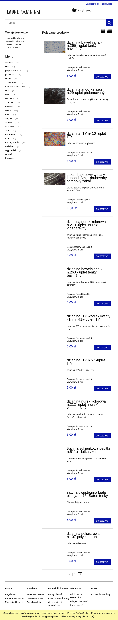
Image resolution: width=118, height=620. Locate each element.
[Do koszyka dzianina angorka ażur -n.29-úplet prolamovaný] (102, 120)
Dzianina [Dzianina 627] (9, 98)
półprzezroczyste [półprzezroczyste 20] (13, 70)
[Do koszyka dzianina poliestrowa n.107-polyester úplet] (102, 562)
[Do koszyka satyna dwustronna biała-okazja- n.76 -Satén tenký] (102, 520)
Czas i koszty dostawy (58, 598)
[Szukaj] (109, 22)
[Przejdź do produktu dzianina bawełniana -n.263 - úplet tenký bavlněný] (54, 270)
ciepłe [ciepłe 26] (8, 78)
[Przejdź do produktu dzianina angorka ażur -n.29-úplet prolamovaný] (54, 96)
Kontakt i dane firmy (100, 594)
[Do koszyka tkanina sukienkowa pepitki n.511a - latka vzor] (102, 479)
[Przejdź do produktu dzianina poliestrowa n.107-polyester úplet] (54, 534)
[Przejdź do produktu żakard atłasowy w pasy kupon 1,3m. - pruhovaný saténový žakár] (54, 179)
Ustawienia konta (35, 598)
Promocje (9, 158)
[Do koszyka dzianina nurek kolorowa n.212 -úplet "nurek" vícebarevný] (102, 435)
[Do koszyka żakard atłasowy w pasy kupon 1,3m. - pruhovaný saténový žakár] (102, 209)
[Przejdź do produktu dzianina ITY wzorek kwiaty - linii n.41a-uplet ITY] (54, 317)
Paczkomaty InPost (14, 598)
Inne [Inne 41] (7, 138)
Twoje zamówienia (35, 594)
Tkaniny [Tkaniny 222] (9, 102)
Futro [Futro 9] (7, 114)
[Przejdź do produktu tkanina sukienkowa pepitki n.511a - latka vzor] (54, 449)
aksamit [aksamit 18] (9, 62)
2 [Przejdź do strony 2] (80, 574)
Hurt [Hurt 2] (7, 66)
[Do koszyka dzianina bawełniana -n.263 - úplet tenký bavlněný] (102, 303)
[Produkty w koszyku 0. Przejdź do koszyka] (82, 10)
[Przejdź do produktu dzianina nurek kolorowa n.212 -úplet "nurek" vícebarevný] (54, 402)
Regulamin (10, 594)
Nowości (9, 154)
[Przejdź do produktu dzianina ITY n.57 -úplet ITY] (54, 361)
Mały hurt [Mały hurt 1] (9, 146)
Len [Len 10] (7, 94)
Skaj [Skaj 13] (7, 130)
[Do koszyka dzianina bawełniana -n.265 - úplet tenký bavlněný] (102, 76)
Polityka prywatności (79, 601)
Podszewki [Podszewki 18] (10, 134)
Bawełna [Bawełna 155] (9, 106)
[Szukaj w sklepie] (56, 22)
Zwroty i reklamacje (14, 602)
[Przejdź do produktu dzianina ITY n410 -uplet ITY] (54, 139)
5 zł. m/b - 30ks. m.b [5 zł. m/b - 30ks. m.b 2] (15, 86)
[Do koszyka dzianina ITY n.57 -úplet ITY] (102, 388)
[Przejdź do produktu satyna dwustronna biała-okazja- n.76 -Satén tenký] (54, 493)
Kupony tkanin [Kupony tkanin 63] (12, 142)
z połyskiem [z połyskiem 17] (10, 82)
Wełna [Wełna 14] (8, 110)
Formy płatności (55, 594)
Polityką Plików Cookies (78, 613)
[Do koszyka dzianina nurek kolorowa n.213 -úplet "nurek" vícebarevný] (102, 256)
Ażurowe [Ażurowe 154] (9, 126)
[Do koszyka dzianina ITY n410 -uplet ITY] (102, 162)
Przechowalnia (34, 602)
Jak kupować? (76, 605)
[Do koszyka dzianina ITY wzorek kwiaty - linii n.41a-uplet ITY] (102, 347)
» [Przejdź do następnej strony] (85, 574)
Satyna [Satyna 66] (8, 118)
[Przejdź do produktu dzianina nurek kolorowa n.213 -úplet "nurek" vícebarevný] (54, 222)
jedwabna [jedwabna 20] (9, 74)
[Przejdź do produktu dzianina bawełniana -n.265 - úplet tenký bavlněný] (54, 47)
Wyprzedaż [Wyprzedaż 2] (10, 150)
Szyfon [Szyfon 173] (8, 122)
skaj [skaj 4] (7, 90)
